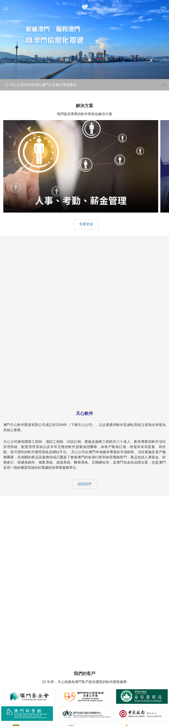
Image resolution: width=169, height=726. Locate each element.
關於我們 (84, 643)
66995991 (72, 588)
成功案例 (84, 667)
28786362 (107, 588)
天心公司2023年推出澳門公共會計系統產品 (43, 85)
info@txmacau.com (89, 601)
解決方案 (84, 655)
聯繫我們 (84, 679)
